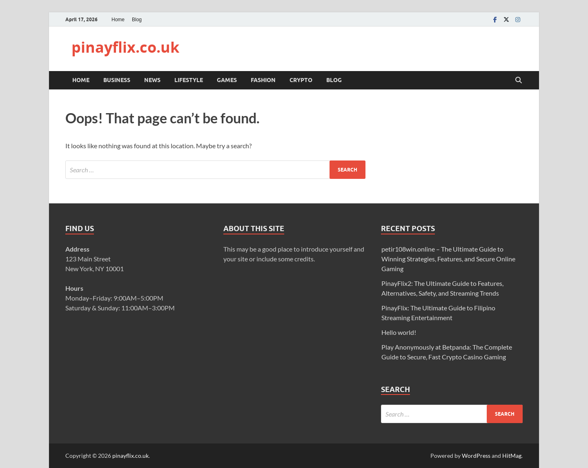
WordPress (476, 455)
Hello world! (398, 332)
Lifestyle (188, 80)
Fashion (263, 80)
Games (227, 80)
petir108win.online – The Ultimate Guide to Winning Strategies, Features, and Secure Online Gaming (448, 258)
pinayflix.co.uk (125, 47)
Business (116, 80)
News (152, 80)
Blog (137, 19)
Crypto (301, 80)
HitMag (511, 455)
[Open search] (518, 80)
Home (118, 19)
